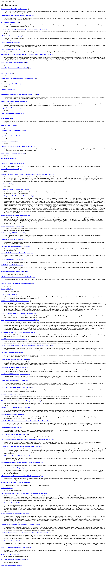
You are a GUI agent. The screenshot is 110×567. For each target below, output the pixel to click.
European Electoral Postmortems (9, 107)
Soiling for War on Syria (7, 125)
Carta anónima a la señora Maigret (10, 427)
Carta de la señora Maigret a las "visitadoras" (13, 502)
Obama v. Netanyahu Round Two (9, 83)
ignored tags (4, 565)
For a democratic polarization (9, 22)
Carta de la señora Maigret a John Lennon (12, 540)
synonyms (9, 565)
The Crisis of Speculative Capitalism (10, 265)
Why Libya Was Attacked (7, 158)
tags (27, 9)
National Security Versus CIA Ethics (10, 259)
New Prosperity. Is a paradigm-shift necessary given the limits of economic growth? (23, 29)
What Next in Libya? (6, 183)
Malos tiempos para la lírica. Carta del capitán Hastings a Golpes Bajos (20, 400)
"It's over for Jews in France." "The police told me (14, 482)
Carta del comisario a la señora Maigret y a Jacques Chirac (16, 455)
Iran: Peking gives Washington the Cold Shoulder (14, 246)
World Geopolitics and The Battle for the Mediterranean (16, 195)
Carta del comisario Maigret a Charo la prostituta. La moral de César (19, 524)
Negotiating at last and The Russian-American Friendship (16, 15)
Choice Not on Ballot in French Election (11, 113)
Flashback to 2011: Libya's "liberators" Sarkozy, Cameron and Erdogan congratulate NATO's (26, 54)
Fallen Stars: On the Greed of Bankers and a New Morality (16, 277)
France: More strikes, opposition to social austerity (14, 215)
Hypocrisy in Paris (6, 73)
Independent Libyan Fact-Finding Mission (12, 130)
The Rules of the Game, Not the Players (11, 239)
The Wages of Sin (5, 289)
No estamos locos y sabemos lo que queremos (12, 367)
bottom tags (19, 565)
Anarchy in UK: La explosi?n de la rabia (11, 163)
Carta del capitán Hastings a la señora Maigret (13, 339)
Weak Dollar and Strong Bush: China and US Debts (14, 547)
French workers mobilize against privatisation (13, 559)
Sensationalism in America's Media (10, 169)
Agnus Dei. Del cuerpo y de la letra (10, 394)
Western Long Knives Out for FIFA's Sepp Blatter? (14, 68)
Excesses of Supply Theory (8, 294)
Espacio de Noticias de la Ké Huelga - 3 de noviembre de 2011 (17, 146)
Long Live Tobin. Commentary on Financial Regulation (15, 253)
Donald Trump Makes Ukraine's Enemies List (13, 62)
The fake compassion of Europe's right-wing (12, 467)
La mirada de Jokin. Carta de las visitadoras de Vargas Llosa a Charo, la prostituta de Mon (25, 421)
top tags (14, 565)
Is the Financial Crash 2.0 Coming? (10, 35)
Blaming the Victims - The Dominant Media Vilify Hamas (16, 283)
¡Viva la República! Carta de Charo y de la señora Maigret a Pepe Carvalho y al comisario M (25, 345)
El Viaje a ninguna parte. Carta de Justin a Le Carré (15, 407)
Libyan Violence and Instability (9, 135)
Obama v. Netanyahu (6, 89)
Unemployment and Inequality (9, 49)
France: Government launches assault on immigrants (15, 513)
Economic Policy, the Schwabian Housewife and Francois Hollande (18, 94)
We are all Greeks (5, 118)
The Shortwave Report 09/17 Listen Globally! (13, 232)
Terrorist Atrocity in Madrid (8, 554)
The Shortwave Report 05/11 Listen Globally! (13, 101)
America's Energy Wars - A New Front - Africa (13, 434)
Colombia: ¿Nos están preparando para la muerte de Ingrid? (17, 313)
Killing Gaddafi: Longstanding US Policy (11, 153)
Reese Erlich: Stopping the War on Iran (11, 414)
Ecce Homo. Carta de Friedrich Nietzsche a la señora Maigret (17, 332)
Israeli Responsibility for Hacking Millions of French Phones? (17, 78)
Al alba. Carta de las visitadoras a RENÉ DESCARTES (15, 387)
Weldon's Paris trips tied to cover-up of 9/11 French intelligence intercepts (20, 476)
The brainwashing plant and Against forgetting (13, 9)
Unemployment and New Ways (9, 42)
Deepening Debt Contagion (8, 141)
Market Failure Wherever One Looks (10, 226)
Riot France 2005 (5, 488)
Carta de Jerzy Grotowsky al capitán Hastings (13, 380)
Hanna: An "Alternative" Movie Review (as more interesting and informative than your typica (26, 174)
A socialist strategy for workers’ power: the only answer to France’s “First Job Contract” (24, 532)
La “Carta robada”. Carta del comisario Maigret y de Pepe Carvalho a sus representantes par (25, 439)
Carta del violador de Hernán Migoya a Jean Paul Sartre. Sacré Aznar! (19, 446)
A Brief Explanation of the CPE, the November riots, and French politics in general (23, 493)
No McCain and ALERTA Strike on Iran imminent (14, 301)
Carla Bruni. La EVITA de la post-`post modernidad (14, 374)
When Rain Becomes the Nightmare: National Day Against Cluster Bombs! (20, 462)
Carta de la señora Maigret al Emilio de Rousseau (14, 359)
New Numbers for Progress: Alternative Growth (13, 189)
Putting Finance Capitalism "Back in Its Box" (13, 271)
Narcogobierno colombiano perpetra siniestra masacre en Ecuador (18, 320)
